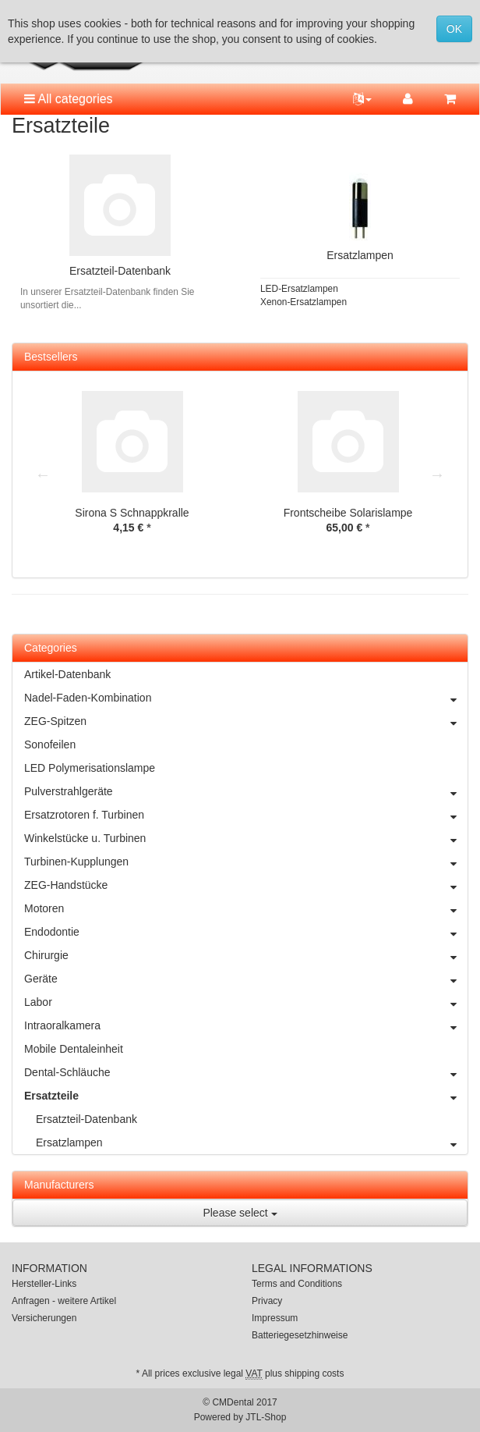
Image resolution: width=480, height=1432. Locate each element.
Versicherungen (44, 1318)
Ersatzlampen (360, 255)
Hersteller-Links (44, 1283)
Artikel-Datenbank (67, 674)
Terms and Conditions (297, 1283)
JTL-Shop (265, 1417)
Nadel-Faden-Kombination (246, 697)
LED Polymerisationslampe (89, 768)
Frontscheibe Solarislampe (348, 512)
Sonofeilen (50, 744)
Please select (240, 1212)
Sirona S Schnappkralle (132, 512)
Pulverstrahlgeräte (246, 791)
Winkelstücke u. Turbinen (246, 838)
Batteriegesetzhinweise (300, 1335)
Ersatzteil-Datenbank (120, 271)
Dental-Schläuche (246, 1072)
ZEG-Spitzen (246, 721)
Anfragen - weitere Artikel (64, 1300)
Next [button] (437, 474)
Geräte (246, 978)
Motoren (246, 908)
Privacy (267, 1300)
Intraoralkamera (246, 1025)
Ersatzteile (246, 1095)
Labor (246, 1002)
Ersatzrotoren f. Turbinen (246, 814)
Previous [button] (43, 474)
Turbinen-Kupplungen (246, 861)
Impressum (275, 1318)
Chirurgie (246, 955)
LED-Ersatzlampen (299, 288)
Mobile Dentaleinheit (73, 1049)
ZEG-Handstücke (246, 885)
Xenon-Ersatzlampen (303, 302)
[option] (132, 474)
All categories (68, 98)
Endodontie (246, 931)
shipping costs (314, 1373)
